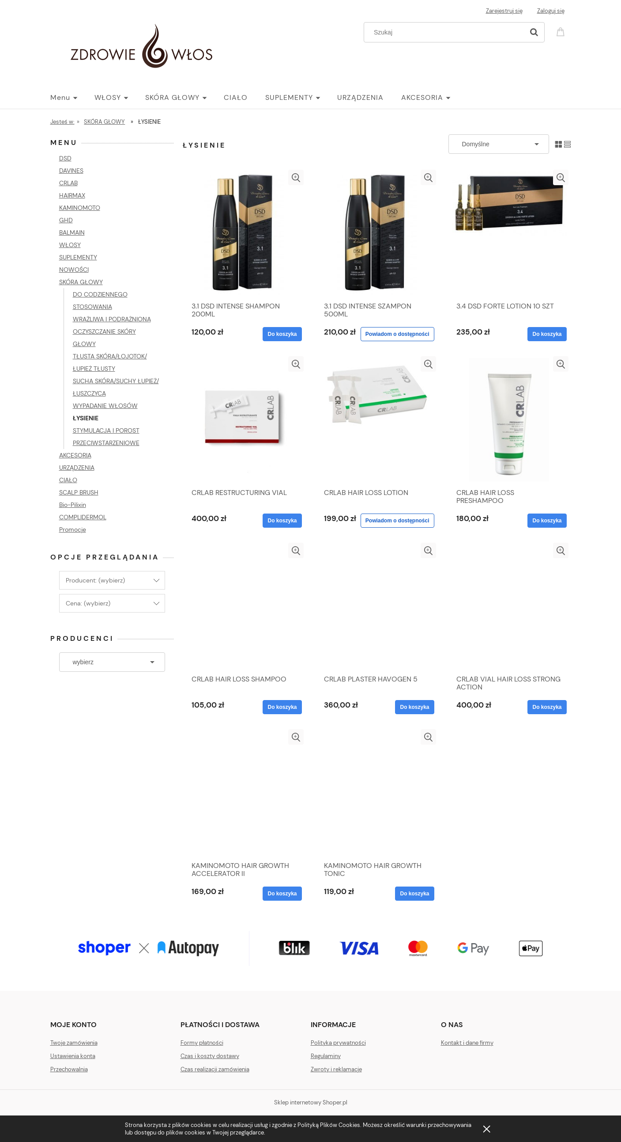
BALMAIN (72, 232)
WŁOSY (70, 245)
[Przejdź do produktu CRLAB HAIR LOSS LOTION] (377, 420)
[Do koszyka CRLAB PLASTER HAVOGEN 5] (414, 707)
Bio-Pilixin (72, 505)
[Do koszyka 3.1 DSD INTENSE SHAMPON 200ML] (282, 334)
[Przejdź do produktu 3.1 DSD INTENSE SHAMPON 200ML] (244, 233)
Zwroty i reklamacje (336, 1069)
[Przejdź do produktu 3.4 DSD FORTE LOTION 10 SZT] (509, 233)
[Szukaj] (534, 32)
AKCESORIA (75, 455)
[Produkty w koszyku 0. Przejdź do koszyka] (562, 31)
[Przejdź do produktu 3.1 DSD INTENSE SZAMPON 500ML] (377, 233)
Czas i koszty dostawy (210, 1056)
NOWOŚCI (74, 270)
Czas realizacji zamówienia (215, 1069)
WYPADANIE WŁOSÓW (105, 406)
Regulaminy (326, 1056)
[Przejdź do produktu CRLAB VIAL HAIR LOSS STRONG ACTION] (509, 606)
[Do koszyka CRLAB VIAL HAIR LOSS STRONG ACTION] (546, 707)
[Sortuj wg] (498, 144)
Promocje (72, 529)
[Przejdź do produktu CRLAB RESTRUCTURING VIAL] (244, 420)
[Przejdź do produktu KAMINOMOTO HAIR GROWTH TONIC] (377, 793)
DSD (65, 158)
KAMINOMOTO (79, 208)
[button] (296, 177)
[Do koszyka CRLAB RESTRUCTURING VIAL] (282, 521)
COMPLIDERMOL (82, 517)
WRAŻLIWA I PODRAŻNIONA (112, 319)
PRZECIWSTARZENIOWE (106, 443)
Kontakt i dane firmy (467, 1043)
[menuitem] (72, 98)
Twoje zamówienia (74, 1043)
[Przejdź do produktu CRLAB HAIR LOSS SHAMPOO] (244, 606)
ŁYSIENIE (85, 418)
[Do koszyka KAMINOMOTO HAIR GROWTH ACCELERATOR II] (282, 894)
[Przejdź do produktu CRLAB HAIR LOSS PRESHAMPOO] (509, 420)
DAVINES (71, 171)
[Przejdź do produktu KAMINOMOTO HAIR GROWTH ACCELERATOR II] (244, 793)
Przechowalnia (69, 1069)
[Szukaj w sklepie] (445, 32)
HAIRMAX (72, 195)
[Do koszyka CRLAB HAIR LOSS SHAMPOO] (282, 707)
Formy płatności (202, 1043)
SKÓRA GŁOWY (81, 282)
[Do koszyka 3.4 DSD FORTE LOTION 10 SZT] (546, 334)
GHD (66, 220)
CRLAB (68, 183)
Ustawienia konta (72, 1056)
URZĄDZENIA (76, 468)
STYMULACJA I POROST (106, 430)
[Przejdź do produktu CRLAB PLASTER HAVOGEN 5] (377, 606)
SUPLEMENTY (78, 257)
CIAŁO (68, 480)
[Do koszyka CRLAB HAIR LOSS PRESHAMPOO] (546, 521)
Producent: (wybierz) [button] (95, 580)
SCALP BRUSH (78, 492)
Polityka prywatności (338, 1043)
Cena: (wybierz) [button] (88, 603)
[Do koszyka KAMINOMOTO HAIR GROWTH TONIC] (414, 894)
